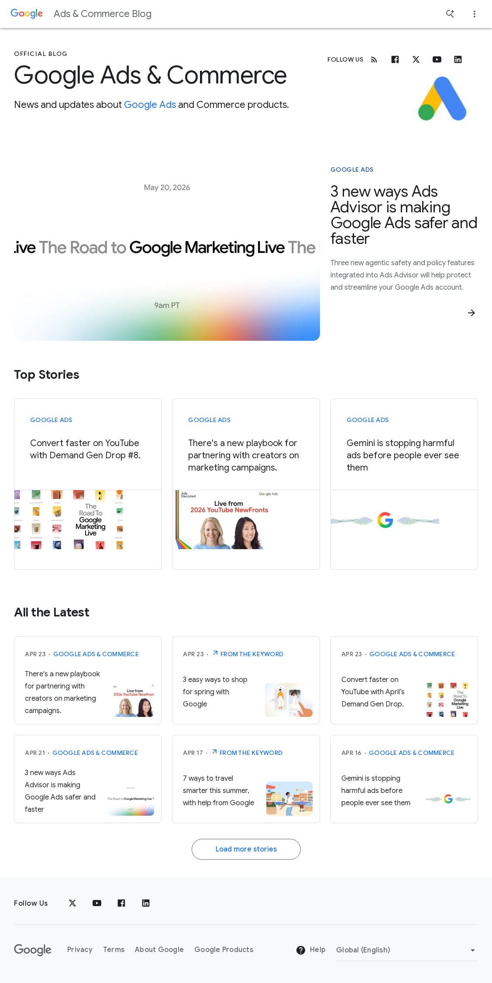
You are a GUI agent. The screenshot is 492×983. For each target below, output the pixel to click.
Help (311, 950)
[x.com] (416, 59)
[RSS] (374, 59)
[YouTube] (96, 903)
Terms (113, 949)
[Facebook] (395, 59)
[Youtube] (437, 59)
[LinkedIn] (145, 903)
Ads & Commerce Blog (102, 14)
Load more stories (246, 849)
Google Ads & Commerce (96, 654)
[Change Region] (407, 950)
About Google (159, 949)
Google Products (223, 949)
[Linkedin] (457, 59)
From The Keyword (247, 653)
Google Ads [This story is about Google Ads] (352, 169)
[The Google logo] (33, 950)
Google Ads (150, 105)
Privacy (80, 949)
